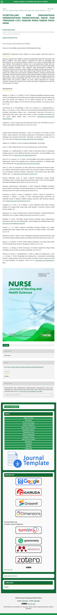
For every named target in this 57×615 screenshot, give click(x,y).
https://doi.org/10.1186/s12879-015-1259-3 (18, 201)
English (6, 587)
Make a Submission (11, 406)
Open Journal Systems (10, 576)
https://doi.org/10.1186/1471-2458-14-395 (25, 174)
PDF (6, 345)
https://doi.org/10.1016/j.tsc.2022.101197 (28, 163)
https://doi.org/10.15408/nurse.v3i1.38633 (18, 44)
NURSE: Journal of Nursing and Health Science (31, 1)
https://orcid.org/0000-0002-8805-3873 (11, 34)
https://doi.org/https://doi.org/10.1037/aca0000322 (29, 139)
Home (4, 8)
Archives (51, 8)
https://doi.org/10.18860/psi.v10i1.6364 (14, 223)
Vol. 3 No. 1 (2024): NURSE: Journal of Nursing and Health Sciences (24, 10)
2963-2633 (37, 601)
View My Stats (8, 569)
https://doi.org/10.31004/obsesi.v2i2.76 (25, 155)
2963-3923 (25, 601)
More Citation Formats (13, 395)
